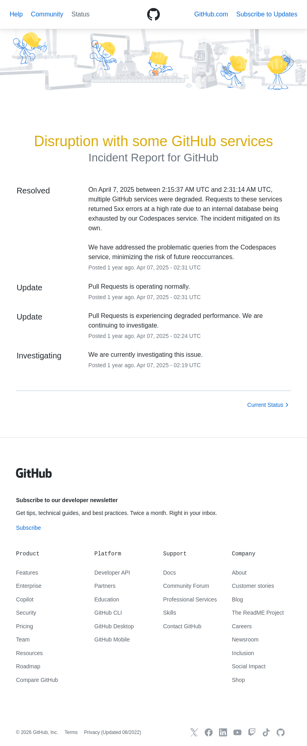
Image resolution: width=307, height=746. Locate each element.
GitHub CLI (108, 612)
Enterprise (29, 586)
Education (106, 599)
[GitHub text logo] (34, 477)
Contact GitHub (182, 626)
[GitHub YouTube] (237, 732)
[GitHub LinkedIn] (223, 732)
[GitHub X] (194, 732)
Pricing (24, 626)
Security (26, 612)
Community (47, 14)
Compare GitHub (37, 680)
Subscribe (28, 528)
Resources (29, 653)
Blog (237, 599)
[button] (266, 14)
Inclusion (243, 653)
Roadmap (28, 666)
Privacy (92, 732)
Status (81, 14)
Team (23, 639)
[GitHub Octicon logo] (153, 14)
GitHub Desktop (114, 626)
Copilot (25, 599)
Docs (169, 572)
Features (27, 572)
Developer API (112, 572)
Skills (169, 612)
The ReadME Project (258, 612)
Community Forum (186, 586)
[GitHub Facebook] (209, 732)
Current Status (265, 405)
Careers (242, 626)
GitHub (200, 157)
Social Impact (248, 666)
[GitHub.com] (281, 732)
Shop (238, 680)
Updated (121, 732)
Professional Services (190, 599)
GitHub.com (211, 14)
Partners (105, 586)
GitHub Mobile (112, 639)
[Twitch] (252, 732)
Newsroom (245, 639)
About (239, 572)
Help (16, 14)
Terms (71, 732)
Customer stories (253, 586)
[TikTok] (266, 732)
